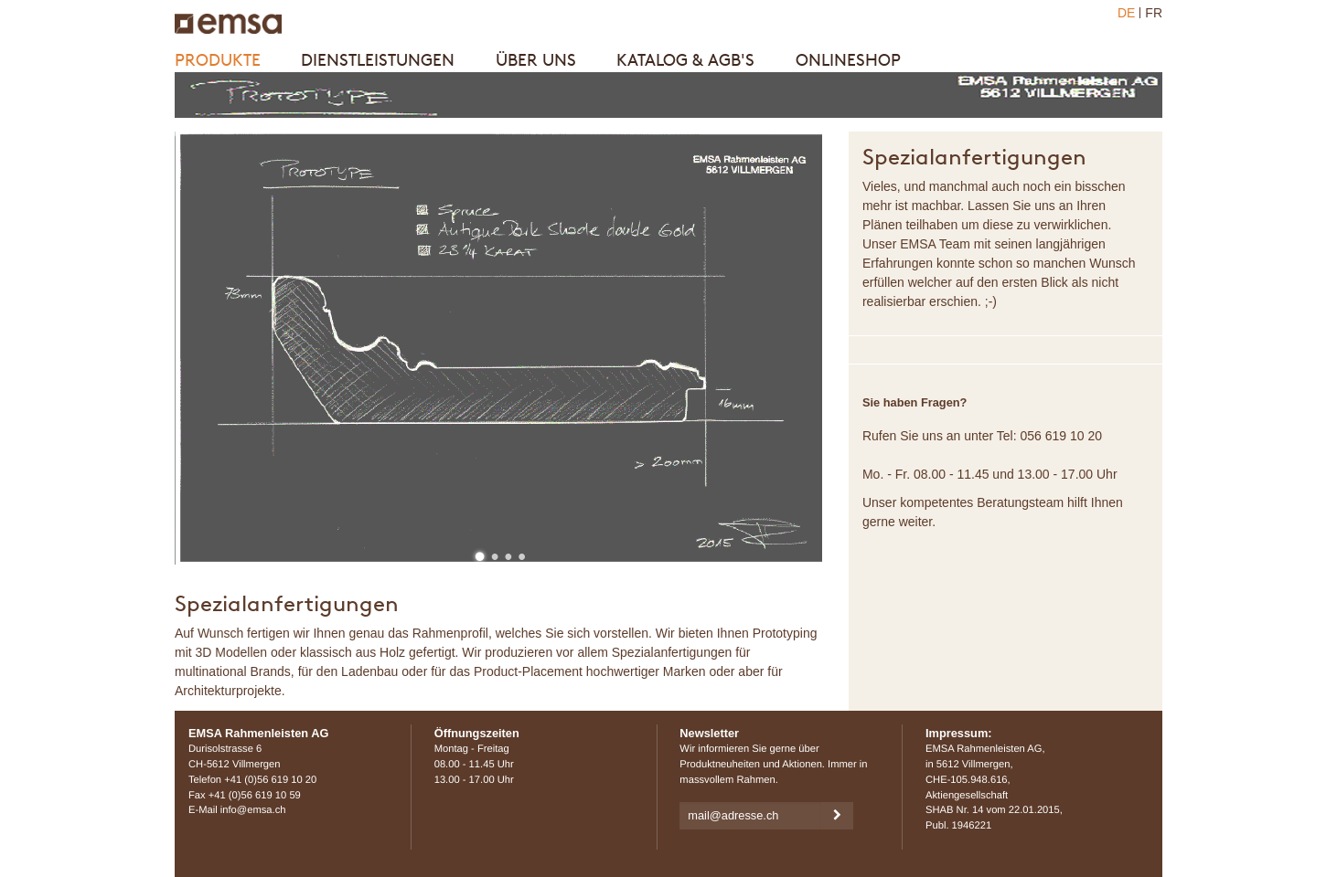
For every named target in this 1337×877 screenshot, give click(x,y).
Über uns (536, 59)
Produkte (218, 59)
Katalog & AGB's (685, 59)
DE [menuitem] (1126, 12)
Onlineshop (848, 59)
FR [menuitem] (1153, 12)
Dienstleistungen (378, 59)
